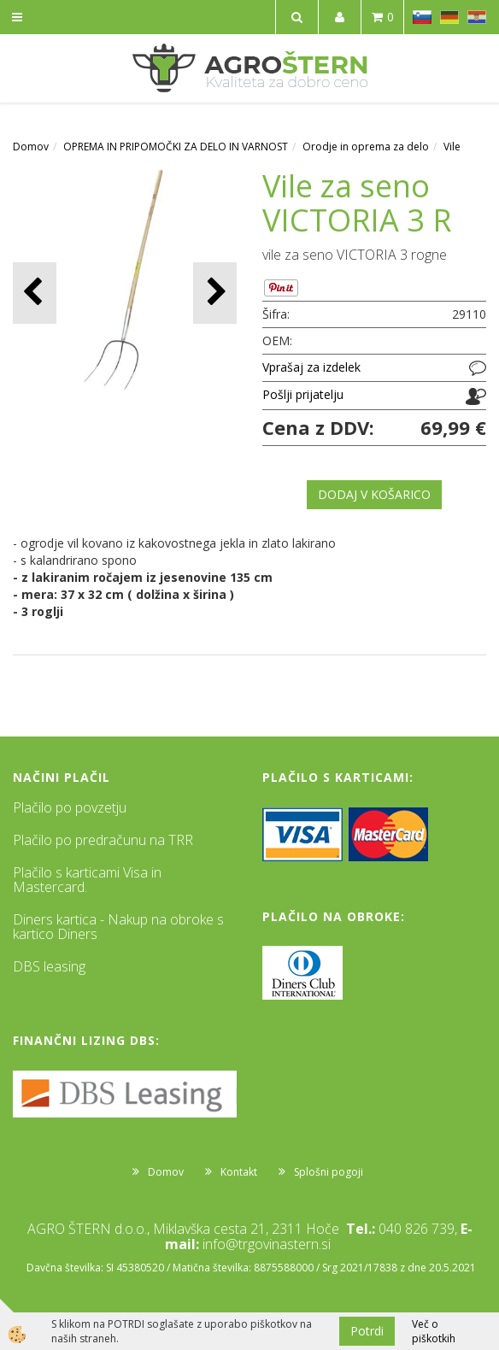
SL (422, 17)
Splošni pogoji (328, 1172)
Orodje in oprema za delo (365, 146)
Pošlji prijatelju (302, 394)
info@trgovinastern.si (267, 1244)
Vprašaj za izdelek (311, 367)
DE (449, 17)
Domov (31, 146)
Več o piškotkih (433, 1331)
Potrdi (367, 1331)
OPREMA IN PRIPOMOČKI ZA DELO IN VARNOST (175, 146)
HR (476, 17)
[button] (215, 292)
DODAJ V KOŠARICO (374, 494)
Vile (452, 146)
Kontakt (238, 1172)
